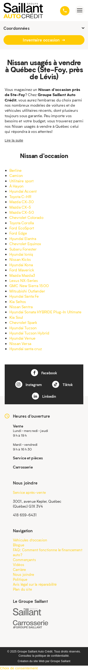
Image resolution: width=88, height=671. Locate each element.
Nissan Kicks (20, 259)
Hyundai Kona (21, 264)
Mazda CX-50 (21, 212)
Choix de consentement (19, 668)
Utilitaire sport (21, 180)
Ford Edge (18, 233)
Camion (16, 175)
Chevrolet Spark (23, 322)
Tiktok (62, 384)
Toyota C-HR (20, 196)
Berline (15, 170)
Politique (20, 579)
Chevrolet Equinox (25, 243)
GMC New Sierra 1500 (29, 285)
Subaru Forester (23, 249)
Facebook (44, 372)
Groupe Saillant (60, 661)
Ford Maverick (21, 269)
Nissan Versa (20, 343)
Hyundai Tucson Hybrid (29, 332)
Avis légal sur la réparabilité (35, 584)
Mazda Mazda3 (22, 275)
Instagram (28, 384)
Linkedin (44, 396)
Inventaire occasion (44, 40)
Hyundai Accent (23, 191)
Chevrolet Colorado (26, 217)
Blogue (18, 545)
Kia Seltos (17, 301)
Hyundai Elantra (22, 238)
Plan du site (22, 589)
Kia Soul (16, 317)
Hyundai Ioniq (21, 254)
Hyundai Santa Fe (24, 296)
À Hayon (16, 186)
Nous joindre (23, 574)
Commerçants (24, 559)
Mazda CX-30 (21, 201)
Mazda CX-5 (20, 207)
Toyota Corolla (21, 222)
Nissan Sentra (21, 306)
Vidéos (18, 564)
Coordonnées (44, 28)
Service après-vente (29, 492)
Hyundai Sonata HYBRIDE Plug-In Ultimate (45, 311)
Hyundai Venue (22, 338)
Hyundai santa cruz (25, 348)
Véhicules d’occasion (30, 540)
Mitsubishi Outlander (27, 291)
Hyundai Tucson (23, 327)
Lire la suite (14, 140)
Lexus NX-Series (23, 280)
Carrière (19, 569)
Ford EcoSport (21, 227)
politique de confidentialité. (52, 655)
